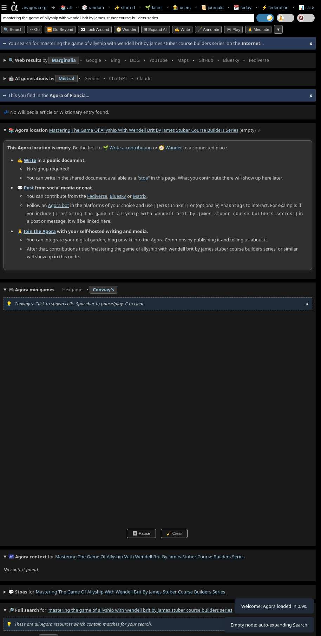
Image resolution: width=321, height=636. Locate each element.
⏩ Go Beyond (60, 29)
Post (29, 187)
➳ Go (35, 29)
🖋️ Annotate (208, 29)
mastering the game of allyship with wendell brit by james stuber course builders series (130, 591)
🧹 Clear (174, 533)
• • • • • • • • (140, 60)
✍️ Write (182, 29)
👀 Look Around (94, 29)
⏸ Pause (141, 533)
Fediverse (97, 196)
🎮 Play (234, 29)
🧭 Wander (126, 29)
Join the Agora (40, 230)
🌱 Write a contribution (127, 147)
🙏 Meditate (258, 29)
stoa (143, 177)
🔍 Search (13, 29)
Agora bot (58, 205)
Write (30, 160)
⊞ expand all (156, 29)
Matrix (139, 196)
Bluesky (118, 196)
